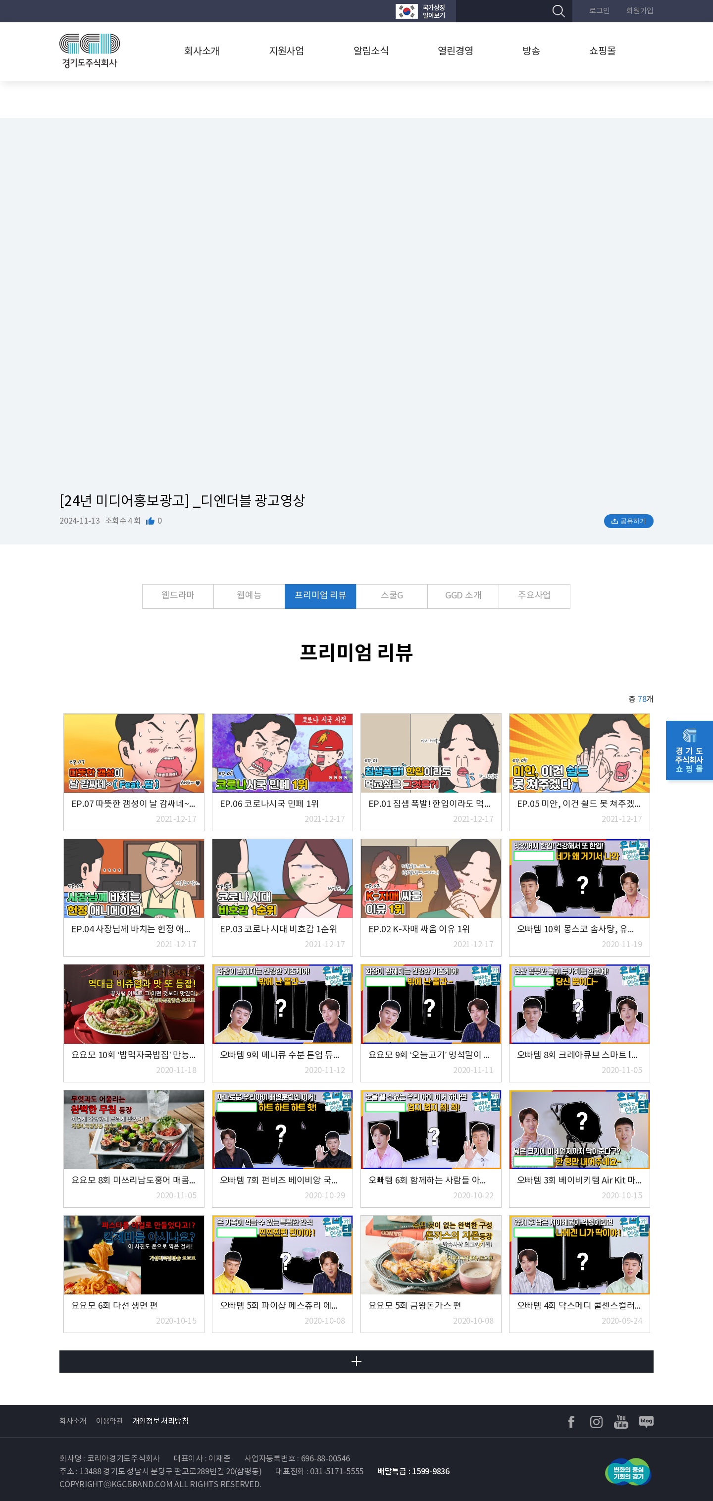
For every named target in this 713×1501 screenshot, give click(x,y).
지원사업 (286, 51)
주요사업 (534, 595)
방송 (531, 51)
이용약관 (109, 1421)
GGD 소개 (463, 595)
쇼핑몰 (602, 51)
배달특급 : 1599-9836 (413, 1471)
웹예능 (249, 595)
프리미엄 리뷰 (320, 595)
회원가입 (640, 11)
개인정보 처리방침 (161, 1421)
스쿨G (392, 595)
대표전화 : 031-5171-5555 (319, 1471)
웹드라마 (178, 595)
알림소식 (371, 51)
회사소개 (201, 51)
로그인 (599, 11)
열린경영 (455, 51)
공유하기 (633, 521)
